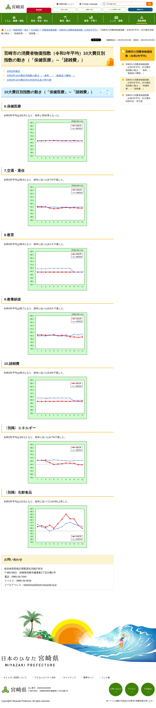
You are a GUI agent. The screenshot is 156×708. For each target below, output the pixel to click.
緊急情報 (39, 10)
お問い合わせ (115, 689)
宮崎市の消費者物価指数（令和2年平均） (79, 30)
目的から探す (64, 9)
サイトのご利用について (15, 677)
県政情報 (17, 30)
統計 (26, 30)
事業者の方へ (140, 9)
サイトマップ (69, 677)
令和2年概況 (13, 71)
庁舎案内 (148, 689)
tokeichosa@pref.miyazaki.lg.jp (40, 585)
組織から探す (89, 9)
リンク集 (105, 677)
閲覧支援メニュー (66, 4)
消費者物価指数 (49, 30)
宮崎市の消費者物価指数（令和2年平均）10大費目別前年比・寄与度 (138, 98)
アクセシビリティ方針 (45, 677)
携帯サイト (88, 677)
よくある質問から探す (115, 9)
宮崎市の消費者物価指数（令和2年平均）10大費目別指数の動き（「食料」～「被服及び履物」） (138, 68)
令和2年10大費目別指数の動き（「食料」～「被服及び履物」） (41, 75)
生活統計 (35, 30)
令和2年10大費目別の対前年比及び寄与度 (29, 80)
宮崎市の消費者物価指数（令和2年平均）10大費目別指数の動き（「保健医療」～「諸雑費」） (138, 84)
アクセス (132, 689)
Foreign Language (89, 4)
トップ (8, 30)
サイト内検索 (104, 4)
